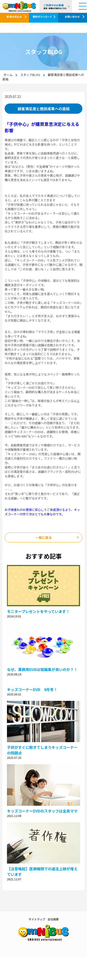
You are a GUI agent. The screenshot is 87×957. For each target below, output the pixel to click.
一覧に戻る (43, 537)
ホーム (8, 74)
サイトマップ (37, 919)
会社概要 (53, 919)
